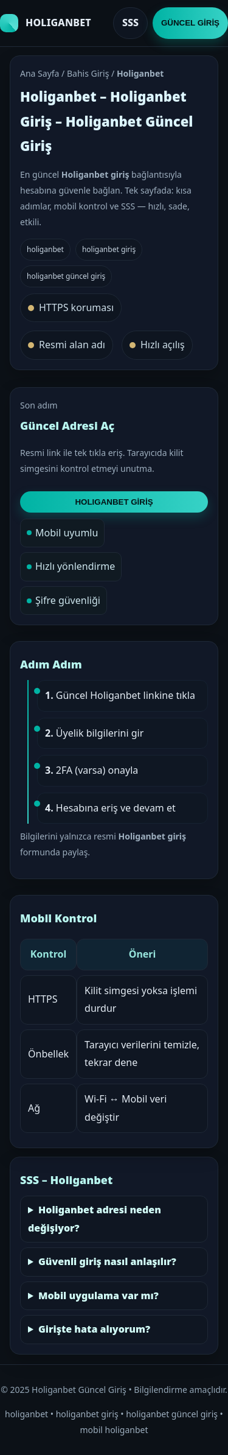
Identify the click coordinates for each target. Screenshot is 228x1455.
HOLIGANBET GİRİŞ (114, 502)
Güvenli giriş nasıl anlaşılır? (107, 1261)
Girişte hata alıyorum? (94, 1329)
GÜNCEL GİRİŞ (190, 22)
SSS (130, 22)
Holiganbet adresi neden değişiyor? (94, 1219)
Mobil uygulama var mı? (98, 1295)
